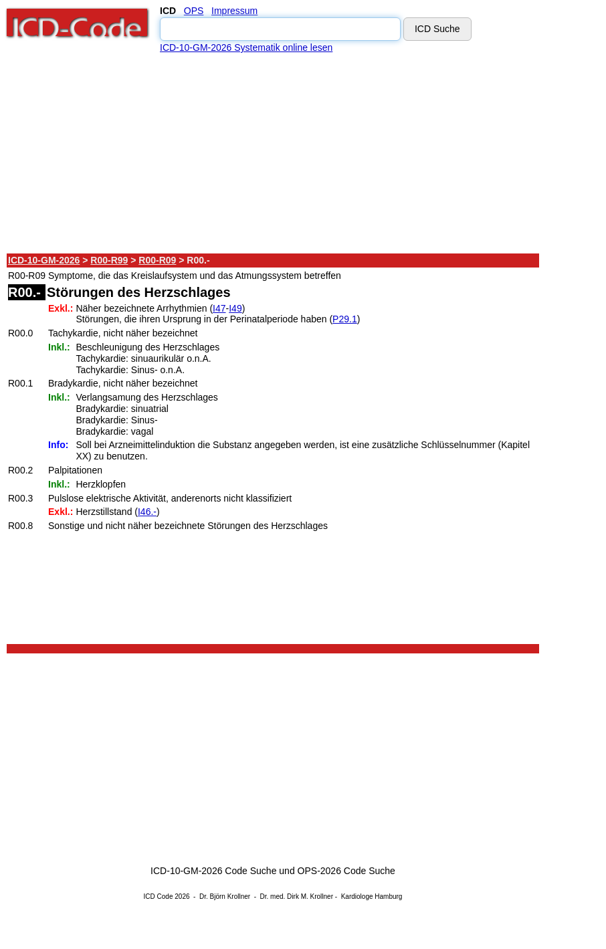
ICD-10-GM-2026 (44, 260)
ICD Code (158, 896)
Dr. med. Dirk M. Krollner (296, 896)
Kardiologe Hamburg (372, 896)
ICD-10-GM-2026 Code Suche (213, 870)
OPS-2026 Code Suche (346, 870)
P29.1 (344, 319)
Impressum (234, 10)
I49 (235, 308)
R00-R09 (157, 260)
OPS (194, 10)
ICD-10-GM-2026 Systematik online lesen (246, 47)
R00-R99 (109, 260)
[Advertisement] (273, 153)
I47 (219, 308)
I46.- (147, 511)
